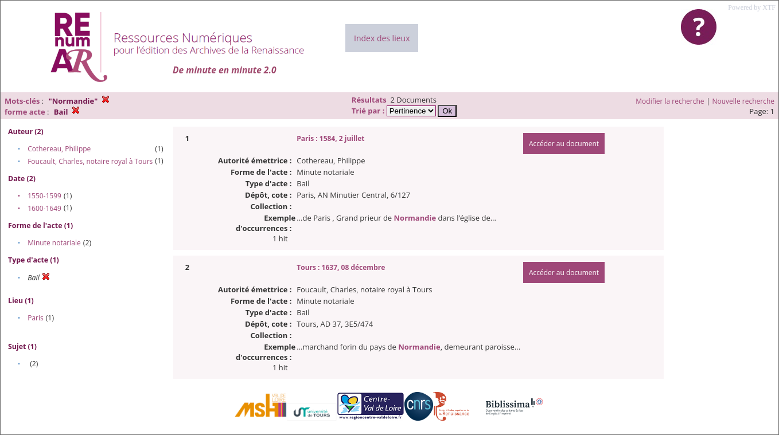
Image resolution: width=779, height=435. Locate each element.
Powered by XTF (752, 7)
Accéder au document (564, 143)
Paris (36, 318)
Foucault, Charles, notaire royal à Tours (90, 161)
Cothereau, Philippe (59, 149)
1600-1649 (44, 208)
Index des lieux (382, 38)
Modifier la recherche (670, 101)
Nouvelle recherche (743, 101)
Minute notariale (54, 243)
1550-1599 (44, 196)
